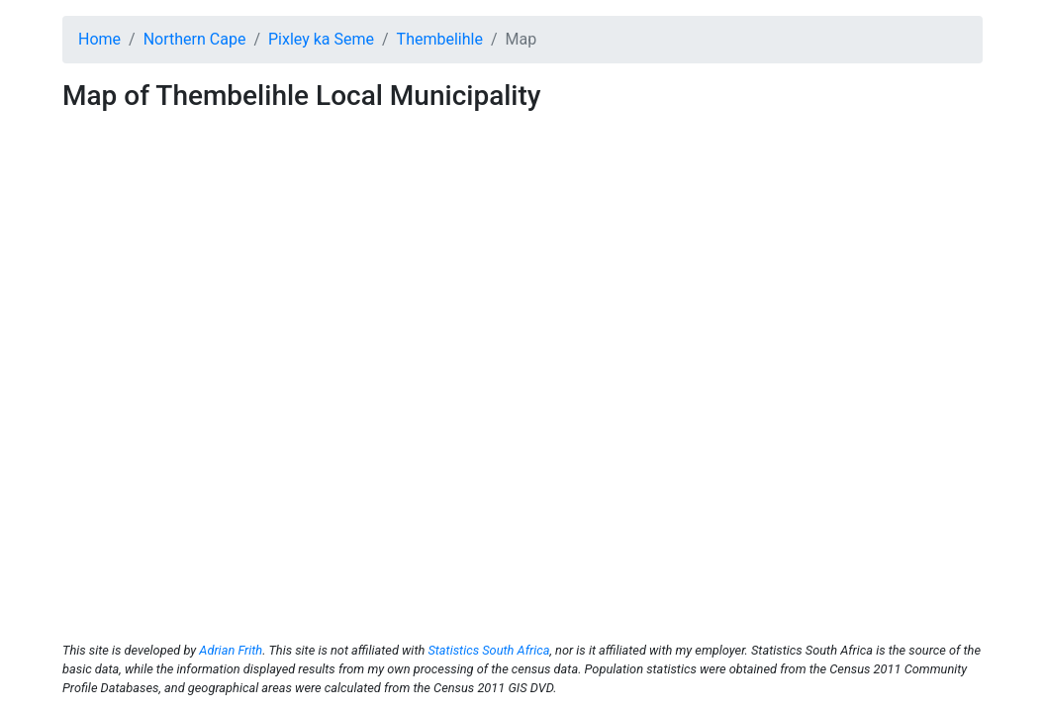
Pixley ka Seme (321, 39)
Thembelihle (440, 39)
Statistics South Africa (488, 650)
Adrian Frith (230, 650)
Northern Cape (194, 39)
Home (99, 39)
